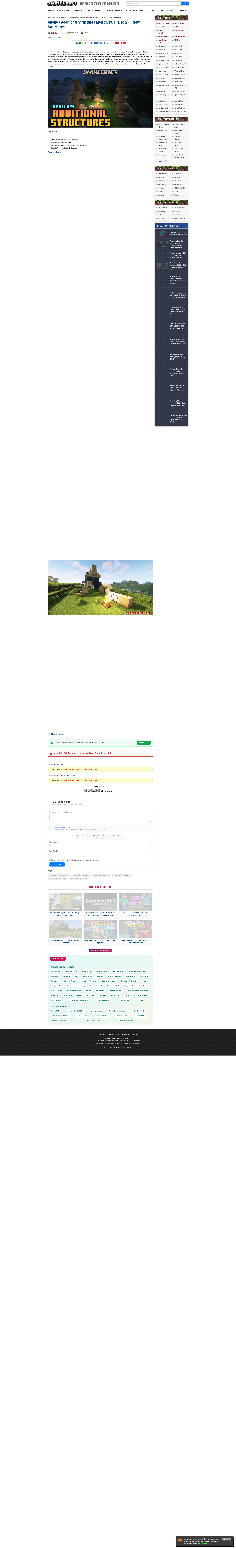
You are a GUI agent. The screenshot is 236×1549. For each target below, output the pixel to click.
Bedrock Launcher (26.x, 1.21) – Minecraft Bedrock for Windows (178, 267)
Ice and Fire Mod (163, 67)
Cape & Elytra (130, 1469)
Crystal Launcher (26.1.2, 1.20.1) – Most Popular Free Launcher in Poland (178, 359)
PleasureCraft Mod (180, 112)
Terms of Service (113, 1527)
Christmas (54, 1473)
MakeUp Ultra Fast (180, 188)
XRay (141, 1493)
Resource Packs (113, 10)
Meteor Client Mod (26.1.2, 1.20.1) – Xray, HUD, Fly (177, 375)
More (182, 10)
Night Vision (162, 211)
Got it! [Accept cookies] (226, 1540)
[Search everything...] (153, 3)
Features (80, 43)
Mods (50, 10)
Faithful (160, 215)
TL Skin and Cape (179, 91)
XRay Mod (161, 57)
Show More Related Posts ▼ (100, 1443)
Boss (76, 1469)
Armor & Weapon (118, 1464)
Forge (59, 37)
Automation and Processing (138, 1464)
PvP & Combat (67, 1488)
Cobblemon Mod (179, 36)
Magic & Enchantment (131, 1478)
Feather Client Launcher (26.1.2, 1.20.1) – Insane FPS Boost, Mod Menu (178, 313)
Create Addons (56, 1503)
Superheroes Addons (101, 1508)
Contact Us (102, 1527)
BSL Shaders (162, 174)
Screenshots (99, 43)
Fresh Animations (179, 208)
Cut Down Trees (69, 1473)
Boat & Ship (66, 1469)
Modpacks (171, 10)
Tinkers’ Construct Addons (60, 1508)
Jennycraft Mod (163, 104)
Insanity (160, 192)
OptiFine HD (178, 27)
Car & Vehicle (144, 1469)
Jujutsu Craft (178, 57)
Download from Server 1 (71, 1262)
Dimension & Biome (108, 1473)
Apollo (86, 32)
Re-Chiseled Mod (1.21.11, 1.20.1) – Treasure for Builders (135, 1434)
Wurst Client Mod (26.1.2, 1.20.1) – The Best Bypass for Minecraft (178, 406)
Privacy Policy (111, 1328)
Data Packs (138, 10)
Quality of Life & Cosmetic (85, 1488)
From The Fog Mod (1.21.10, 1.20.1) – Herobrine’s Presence (135, 1406)
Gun (91, 1478)
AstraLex (161, 195)
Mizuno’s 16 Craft (179, 218)
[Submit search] (185, 3)
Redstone (102, 1488)
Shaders (76, 10)
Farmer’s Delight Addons (76, 1503)
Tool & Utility (124, 1493)
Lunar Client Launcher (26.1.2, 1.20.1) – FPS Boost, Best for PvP (177, 344)
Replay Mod (162, 82)
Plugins (150, 10)
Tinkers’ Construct (180, 64)
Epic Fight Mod (179, 60)
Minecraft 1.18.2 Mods (81, 1368)
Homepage (51, 18)
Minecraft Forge (164, 23)
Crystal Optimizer (179, 108)
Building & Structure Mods (59, 1368)
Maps (127, 10)
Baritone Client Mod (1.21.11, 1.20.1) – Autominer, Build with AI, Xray (178, 390)
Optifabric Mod (163, 64)
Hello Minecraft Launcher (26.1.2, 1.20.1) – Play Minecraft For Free (178, 282)
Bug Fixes (99, 1469)
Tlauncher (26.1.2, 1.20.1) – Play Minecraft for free (178, 236)
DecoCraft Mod (163, 75)
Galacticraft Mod (179, 78)
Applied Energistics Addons (118, 1503)
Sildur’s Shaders (163, 181)
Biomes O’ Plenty (179, 75)
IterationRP (178, 177)
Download (119, 43)
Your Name (53, 1335)
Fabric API (161, 27)
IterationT (161, 177)
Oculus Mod (178, 50)
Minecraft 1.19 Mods (102, 1368)
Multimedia (100, 1483)
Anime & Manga (101, 1464)
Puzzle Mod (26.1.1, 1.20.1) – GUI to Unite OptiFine (100, 1434)
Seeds (160, 10)
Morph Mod (178, 82)
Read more (203, 1544)
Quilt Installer (179, 30)
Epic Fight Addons (97, 1503)
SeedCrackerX (163, 101)
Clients (87, 10)
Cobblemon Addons (140, 1503)
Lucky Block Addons (93, 1513)
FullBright (177, 211)
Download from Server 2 (92, 1262)
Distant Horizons (163, 60)
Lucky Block (178, 46)
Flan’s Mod (161, 78)
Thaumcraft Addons (126, 1513)
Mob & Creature (56, 1483)
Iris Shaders (162, 46)
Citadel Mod (162, 91)
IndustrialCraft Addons (58, 1513)
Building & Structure (114, 1469)
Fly (67, 1478)
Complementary (179, 184)
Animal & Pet (86, 1464)
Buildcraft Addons (122, 1508)
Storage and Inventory (141, 1488)
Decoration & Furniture (88, 1473)
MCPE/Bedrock (63, 10)
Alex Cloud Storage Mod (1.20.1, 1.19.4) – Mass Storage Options (65, 1406)
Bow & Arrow (87, 1469)
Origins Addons (81, 1508)
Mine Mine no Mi (163, 85)
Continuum (161, 188)
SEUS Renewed (179, 181)
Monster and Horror (74, 1483)
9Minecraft (116, 1540)
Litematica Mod (179, 67)
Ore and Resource (116, 1483)
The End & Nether (104, 1493)
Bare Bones (162, 218)
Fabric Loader (179, 23)
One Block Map (163, 130)
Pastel (176, 192)
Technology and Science (79, 1493)
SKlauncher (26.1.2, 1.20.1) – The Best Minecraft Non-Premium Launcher (178, 297)
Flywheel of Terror (164, 112)
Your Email (53, 1344)
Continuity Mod (163, 108)
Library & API (55, 1464)
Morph (88, 1483)
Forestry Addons (140, 1508)
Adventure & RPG (71, 1464)
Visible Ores (178, 215)
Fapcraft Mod (178, 101)
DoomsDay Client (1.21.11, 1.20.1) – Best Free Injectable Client (177, 421)
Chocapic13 (162, 184)
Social (127, 1488)
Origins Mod (162, 71)
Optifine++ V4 (162, 161)
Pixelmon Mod (163, 36)
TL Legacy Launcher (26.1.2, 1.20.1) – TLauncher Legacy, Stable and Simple (177, 251)
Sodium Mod (162, 50)
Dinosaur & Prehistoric (128, 1473)
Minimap (146, 1478)
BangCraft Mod (179, 104)
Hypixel (99, 1478)
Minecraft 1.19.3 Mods (79, 1371)
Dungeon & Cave (56, 1478)
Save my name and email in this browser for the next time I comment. (75, 1353)
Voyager (177, 195)
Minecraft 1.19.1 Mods (122, 1368)
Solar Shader (162, 155)
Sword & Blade (56, 1493)
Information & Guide (113, 1478)
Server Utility (115, 1488)
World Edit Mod (179, 71)
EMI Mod (177, 40)
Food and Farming (79, 1478)
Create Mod (178, 53)
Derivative (177, 174)
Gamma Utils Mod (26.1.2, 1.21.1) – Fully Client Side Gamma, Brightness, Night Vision (100, 1406)
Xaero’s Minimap (163, 53)
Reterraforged (162, 95)
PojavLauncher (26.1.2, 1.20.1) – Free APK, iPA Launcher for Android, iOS (177, 328)
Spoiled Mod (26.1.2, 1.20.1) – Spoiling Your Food (65, 1434)
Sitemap (134, 1527)
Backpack (54, 1469)
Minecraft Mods (62, 18)
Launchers (99, 10)
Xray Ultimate (162, 208)
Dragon (144, 1473)
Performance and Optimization (137, 1483)
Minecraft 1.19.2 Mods (58, 1371)
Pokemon (54, 1488)
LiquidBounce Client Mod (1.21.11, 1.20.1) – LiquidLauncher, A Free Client (178, 436)
